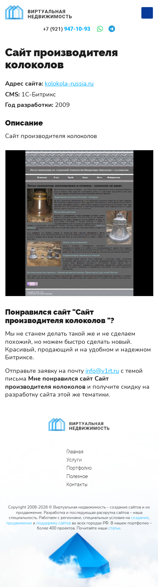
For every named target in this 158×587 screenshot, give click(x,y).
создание (140, 517)
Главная (74, 451)
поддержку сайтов (53, 523)
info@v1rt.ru (102, 371)
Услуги (74, 459)
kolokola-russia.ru (69, 84)
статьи (114, 528)
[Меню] (147, 13)
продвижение (19, 523)
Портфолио (79, 468)
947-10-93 (66, 29)
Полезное (77, 476)
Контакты (76, 484)
